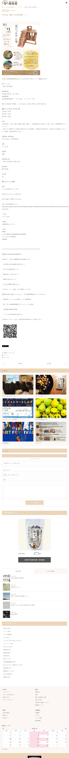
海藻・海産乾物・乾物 (40, 697)
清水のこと (6, 658)
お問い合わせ (6, 697)
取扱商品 (37, 692)
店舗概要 (37, 712)
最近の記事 (18, 571)
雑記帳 (4, 677)
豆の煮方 (5, 718)
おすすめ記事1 (50, 571)
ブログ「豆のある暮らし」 (9, 694)
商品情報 (5, 649)
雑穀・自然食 (38, 699)
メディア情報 (38, 718)
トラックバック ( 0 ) (34, 458)
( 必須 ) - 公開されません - (11, 474)
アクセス (37, 715)
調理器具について (7, 671)
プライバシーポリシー (8, 699)
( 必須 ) (6, 470)
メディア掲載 (6, 634)
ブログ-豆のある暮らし (10, 7)
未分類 (4, 655)
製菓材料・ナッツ (39, 705)
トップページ (6, 692)
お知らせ (5, 628)
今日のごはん (6, 646)
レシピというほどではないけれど (11, 640)
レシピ (4, 637)
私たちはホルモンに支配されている (12, 665)
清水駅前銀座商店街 (8, 662)
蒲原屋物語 (38, 720)
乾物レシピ (5, 715)
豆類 (36, 694)
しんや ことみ (11, 352)
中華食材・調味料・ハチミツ (42, 702)
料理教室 (5, 652)
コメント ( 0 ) (34, 455)
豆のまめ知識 (6, 674)
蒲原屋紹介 (6, 668)
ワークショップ (7, 643)
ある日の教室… (6, 712)
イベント (5, 10)
